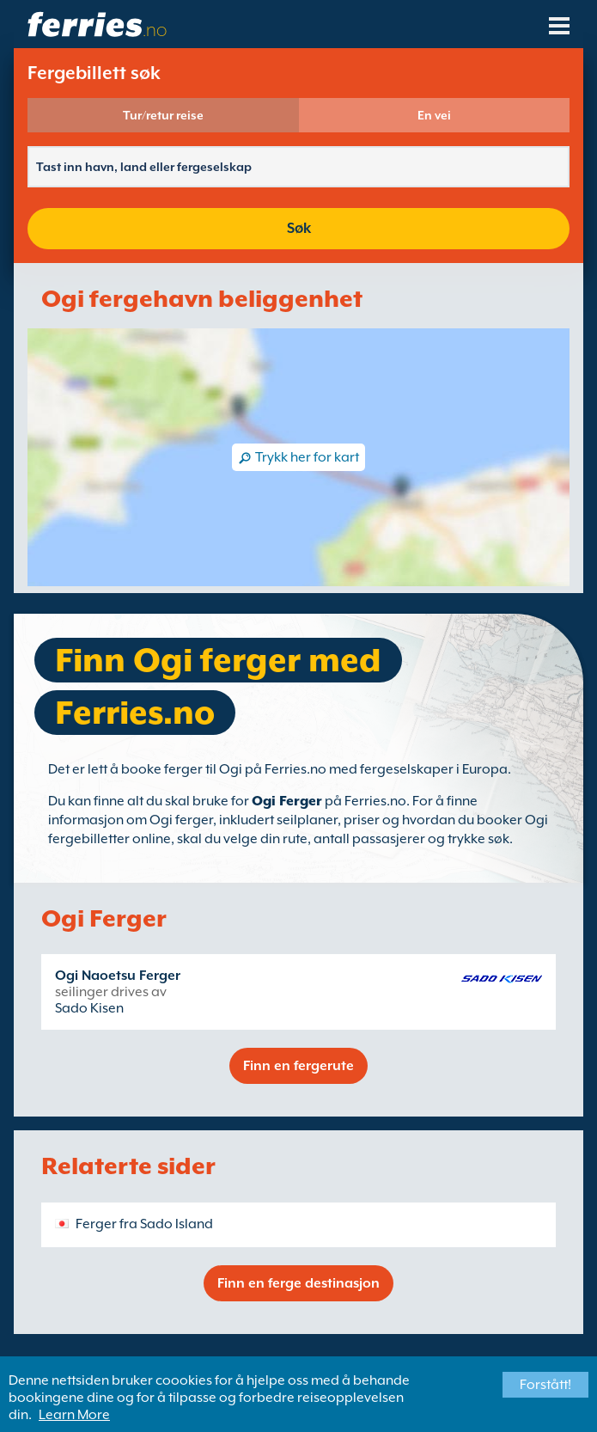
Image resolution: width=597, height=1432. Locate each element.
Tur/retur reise (163, 115)
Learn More (74, 1415)
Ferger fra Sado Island (144, 1224)
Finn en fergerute (298, 1066)
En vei (434, 115)
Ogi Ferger (287, 801)
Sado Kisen (89, 1008)
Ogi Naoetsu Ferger (117, 975)
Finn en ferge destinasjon (298, 1283)
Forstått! (545, 1384)
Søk (299, 228)
